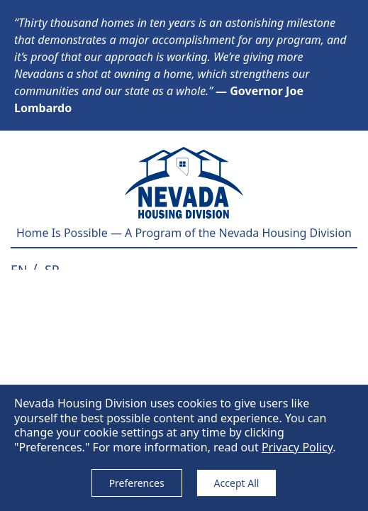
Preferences (137, 483)
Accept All (237, 483)
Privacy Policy (297, 447)
